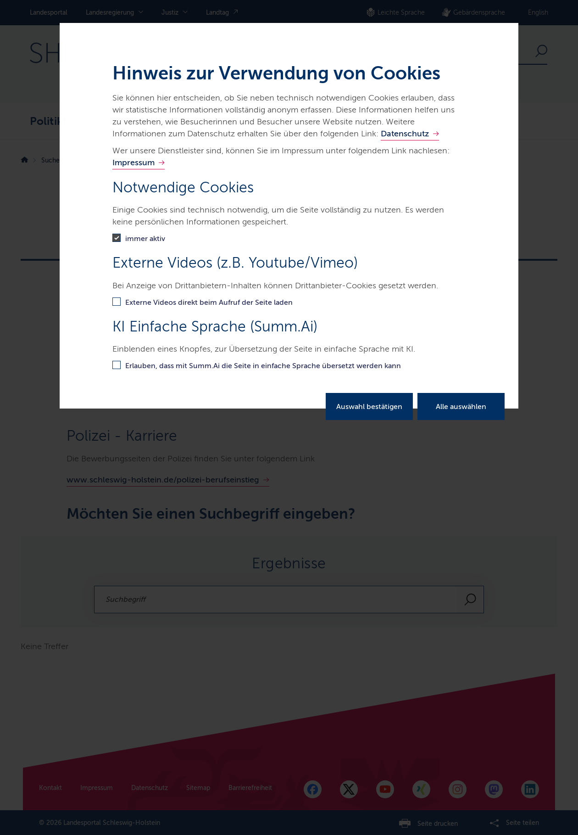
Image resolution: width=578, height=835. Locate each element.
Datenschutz (405, 134)
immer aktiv (145, 238)
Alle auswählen (461, 406)
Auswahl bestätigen (369, 406)
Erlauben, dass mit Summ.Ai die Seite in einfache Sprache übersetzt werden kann (263, 365)
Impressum (133, 162)
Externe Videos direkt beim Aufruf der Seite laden (209, 302)
